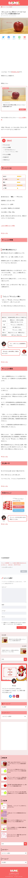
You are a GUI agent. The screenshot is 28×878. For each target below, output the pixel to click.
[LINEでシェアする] (19, 38)
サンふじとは (6, 144)
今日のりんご (6, 159)
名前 (3, 604)
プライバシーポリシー (14, 874)
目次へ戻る (4, 233)
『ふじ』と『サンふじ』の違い (11, 151)
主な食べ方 (6, 157)
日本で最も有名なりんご (10, 149)
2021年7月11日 (17, 564)
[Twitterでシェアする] (3, 38)
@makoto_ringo (15, 71)
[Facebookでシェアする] (8, 38)
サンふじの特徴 (7, 147)
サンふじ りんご (19, 498)
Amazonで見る (19, 503)
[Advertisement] (14, 56)
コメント (4, 587)
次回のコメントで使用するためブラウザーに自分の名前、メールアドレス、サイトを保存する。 (14, 623)
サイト (3, 616)
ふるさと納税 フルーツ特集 (8, 225)
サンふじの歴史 (7, 154)
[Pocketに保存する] (24, 38)
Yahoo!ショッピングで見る (18, 510)
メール (4, 610)
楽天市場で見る (19, 506)
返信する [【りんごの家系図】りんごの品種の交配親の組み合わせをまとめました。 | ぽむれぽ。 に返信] (23, 571)
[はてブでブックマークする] (14, 38)
